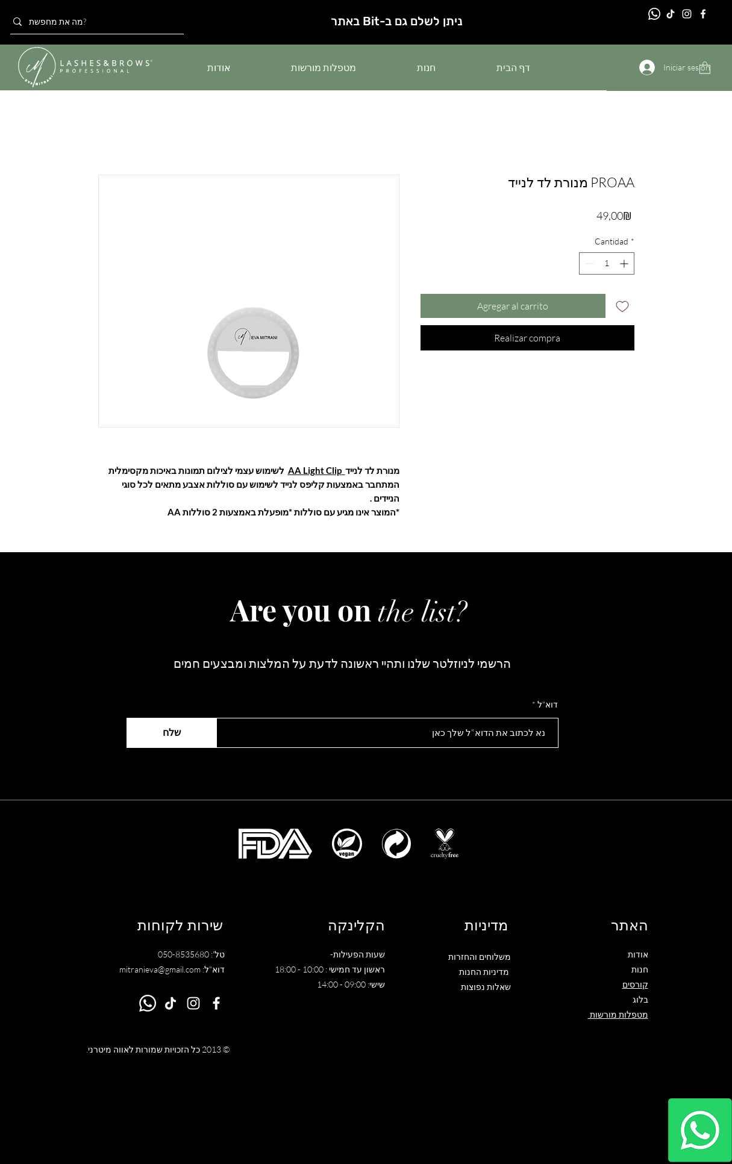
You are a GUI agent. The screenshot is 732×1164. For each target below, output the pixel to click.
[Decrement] (588, 263)
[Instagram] (687, 14)
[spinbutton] (607, 263)
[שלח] (172, 733)
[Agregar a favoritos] (622, 306)
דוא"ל (547, 704)
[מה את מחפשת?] (93, 22)
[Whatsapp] (700, 1130)
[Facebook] (703, 14)
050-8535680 (183, 954)
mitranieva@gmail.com (160, 969)
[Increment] (625, 263)
